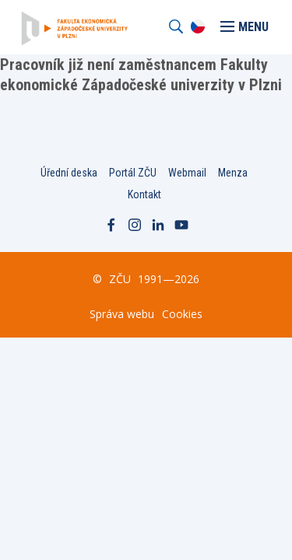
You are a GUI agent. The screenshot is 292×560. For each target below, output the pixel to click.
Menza (233, 172)
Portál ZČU (133, 172)
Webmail (187, 172)
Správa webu (122, 313)
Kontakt (144, 194)
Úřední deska (68, 172)
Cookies (182, 313)
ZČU (120, 278)
